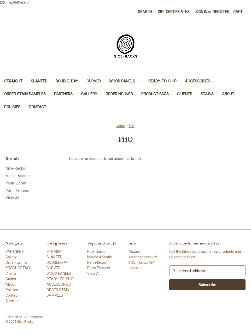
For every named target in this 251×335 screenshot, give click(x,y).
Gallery (89, 94)
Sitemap (12, 301)
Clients (184, 94)
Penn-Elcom (15, 183)
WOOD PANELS (124, 81)
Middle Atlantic (18, 176)
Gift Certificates (174, 12)
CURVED (93, 81)
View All (12, 198)
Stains (207, 94)
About (228, 94)
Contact (37, 107)
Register (221, 12)
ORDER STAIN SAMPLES (25, 94)
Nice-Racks (15, 168)
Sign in (201, 12)
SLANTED (39, 81)
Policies (12, 107)
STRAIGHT (13, 81)
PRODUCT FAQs (155, 94)
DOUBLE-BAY (67, 81)
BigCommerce (33, 317)
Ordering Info (119, 94)
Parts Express (17, 190)
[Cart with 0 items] (238, 11)
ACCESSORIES (200, 81)
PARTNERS (63, 94)
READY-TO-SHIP (162, 81)
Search (145, 12)
